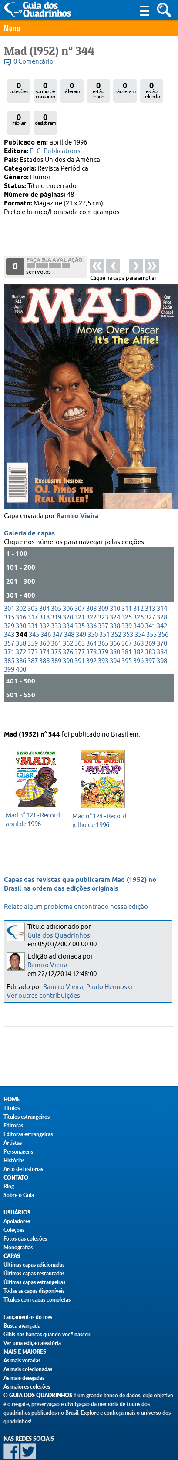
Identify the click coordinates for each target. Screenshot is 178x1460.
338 (115, 600)
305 (56, 583)
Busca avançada (21, 1325)
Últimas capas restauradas (33, 1273)
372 (21, 626)
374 (44, 626)
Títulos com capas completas (37, 1299)
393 (103, 635)
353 (128, 609)
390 (68, 635)
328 (162, 591)
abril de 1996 (34, 805)
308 (91, 583)
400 (21, 643)
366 (115, 617)
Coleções (13, 1230)
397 (150, 635)
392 (91, 635)
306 (68, 583)
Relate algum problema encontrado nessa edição (76, 907)
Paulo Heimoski (109, 987)
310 (115, 583)
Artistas (12, 1143)
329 (9, 600)
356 (163, 609)
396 (138, 635)
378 (91, 626)
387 (32, 635)
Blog (8, 1186)
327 (150, 591)
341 (150, 600)
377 (79, 626)
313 (150, 583)
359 (32, 617)
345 (34, 609)
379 (103, 626)
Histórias (13, 1160)
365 (103, 617)
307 (79, 583)
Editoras (13, 1125)
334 (68, 600)
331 (32, 600)
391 (79, 635)
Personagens (18, 1151)
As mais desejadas (23, 1378)
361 (56, 617)
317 (32, 591)
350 (92, 609)
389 (56, 635)
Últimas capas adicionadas (33, 1265)
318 (44, 591)
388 (44, 635)
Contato (15, 1177)
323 (103, 591)
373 (32, 626)
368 (138, 617)
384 (162, 626)
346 (45, 609)
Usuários (16, 1212)
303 (32, 583)
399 (9, 643)
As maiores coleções (26, 1386)
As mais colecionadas (27, 1369)
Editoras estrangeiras (28, 1134)
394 (115, 635)
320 (68, 591)
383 (150, 626)
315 (9, 591)
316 (21, 591)
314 (162, 583)
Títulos (11, 1108)
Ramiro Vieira (77, 490)
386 (21, 635)
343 (9, 609)
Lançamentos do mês (27, 1317)
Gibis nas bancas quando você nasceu (47, 1334)
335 (79, 600)
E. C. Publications (55, 151)
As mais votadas (21, 1360)
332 (44, 600)
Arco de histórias (23, 1169)
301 (9, 583)
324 (115, 591)
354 (139, 609)
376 (68, 626)
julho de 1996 (100, 806)
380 (115, 626)
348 (69, 609)
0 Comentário (33, 61)
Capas (11, 1256)
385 (9, 635)
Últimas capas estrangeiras (34, 1282)
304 (44, 583)
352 (116, 609)
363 (79, 617)
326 (138, 591)
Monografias (18, 1247)
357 (9, 617)
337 (103, 600)
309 (103, 583)
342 (162, 600)
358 (21, 617)
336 (91, 600)
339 (126, 600)
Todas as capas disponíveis (33, 1291)
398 (162, 635)
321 (79, 591)
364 (91, 617)
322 (91, 591)
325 (126, 591)
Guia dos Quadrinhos (58, 936)
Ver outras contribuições (43, 996)
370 (162, 617)
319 (56, 591)
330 (21, 600)
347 (57, 609)
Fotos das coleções (25, 1238)
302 (21, 583)
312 (138, 583)
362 (68, 617)
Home (11, 1099)
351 (104, 609)
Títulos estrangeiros (26, 1117)
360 (44, 617)
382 (138, 626)
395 (126, 635)
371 (9, 626)
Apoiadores (16, 1221)
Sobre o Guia (18, 1195)
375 (56, 626)
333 (56, 600)
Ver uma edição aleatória (32, 1343)
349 (81, 609)
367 (126, 617)
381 (126, 626)
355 (151, 609)
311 (126, 583)
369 (150, 617)
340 (138, 600)
